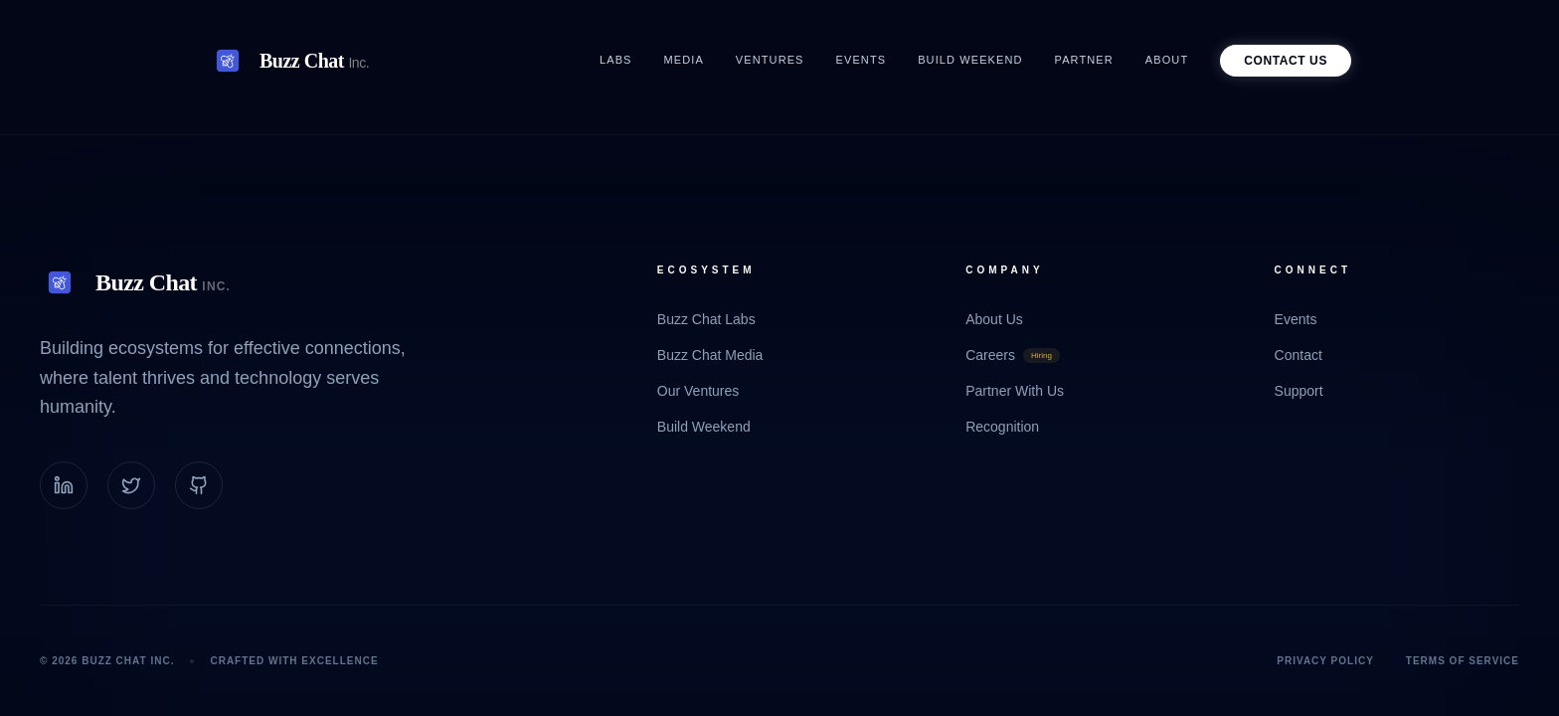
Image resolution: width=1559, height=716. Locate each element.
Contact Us (1285, 61)
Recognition (1002, 427)
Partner (1084, 60)
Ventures (770, 60)
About (1166, 60)
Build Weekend (970, 60)
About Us (994, 319)
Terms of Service (1462, 660)
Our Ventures (698, 391)
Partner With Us (1014, 391)
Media (684, 60)
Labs (616, 60)
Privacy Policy (1325, 660)
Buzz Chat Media (710, 355)
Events (861, 60)
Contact (1298, 355)
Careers (1012, 355)
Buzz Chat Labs (706, 319)
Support (1299, 391)
